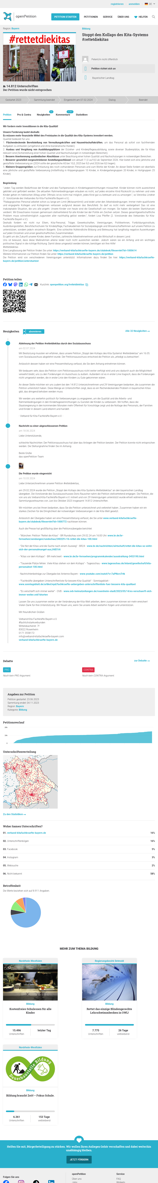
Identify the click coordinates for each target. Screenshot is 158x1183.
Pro (7, 669)
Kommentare (63, 113)
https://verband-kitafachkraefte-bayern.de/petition (85, 254)
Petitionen (91, 16)
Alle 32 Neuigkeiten (136, 331)
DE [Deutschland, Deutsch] (148, 4)
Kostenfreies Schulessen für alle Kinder (30, 1010)
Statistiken (82, 114)
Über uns (77, 1178)
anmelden (134, 4)
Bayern (15, 28)
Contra (88, 669)
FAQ (118, 1178)
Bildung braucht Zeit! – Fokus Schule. (30, 1095)
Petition (7, 114)
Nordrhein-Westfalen (30, 960)
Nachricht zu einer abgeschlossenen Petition (43, 425)
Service (107, 16)
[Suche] (153, 16)
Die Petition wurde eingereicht (35, 473)
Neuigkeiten (43, 113)
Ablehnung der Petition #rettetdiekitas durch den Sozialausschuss (55, 343)
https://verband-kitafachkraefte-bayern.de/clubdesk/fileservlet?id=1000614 (94, 250)
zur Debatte (140, 660)
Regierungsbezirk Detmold (109, 960)
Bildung (86, 28)
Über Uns (123, 16)
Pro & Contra (24, 114)
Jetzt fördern (79, 1159)
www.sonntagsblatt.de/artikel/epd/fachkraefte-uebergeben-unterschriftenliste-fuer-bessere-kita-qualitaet (77, 584)
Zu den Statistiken (13, 814)
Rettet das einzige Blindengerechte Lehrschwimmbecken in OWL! (109, 1010)
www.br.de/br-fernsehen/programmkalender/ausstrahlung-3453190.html (104, 556)
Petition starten (65, 16)
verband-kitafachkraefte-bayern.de (38, 639)
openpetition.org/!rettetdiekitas (69, 284)
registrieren (117, 4)
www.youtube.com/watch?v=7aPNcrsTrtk (102, 573)
